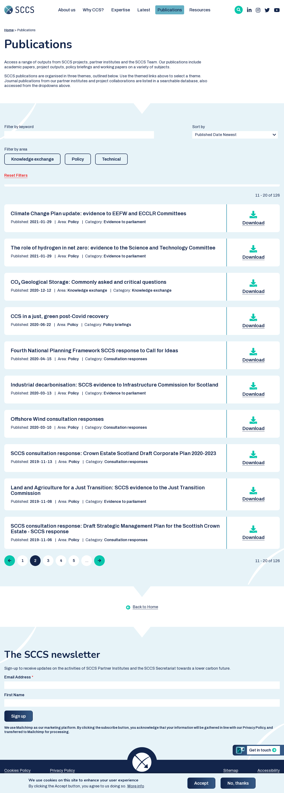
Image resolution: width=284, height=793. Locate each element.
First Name (14, 695)
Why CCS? (93, 9)
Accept (201, 785)
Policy (78, 159)
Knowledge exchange (32, 159)
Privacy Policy (62, 770)
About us (66, 9)
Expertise (120, 9)
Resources (199, 9)
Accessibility (268, 770)
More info (135, 788)
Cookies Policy (17, 770)
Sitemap (230, 770)
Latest (143, 9)
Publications (169, 9)
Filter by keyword (19, 127)
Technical (111, 159)
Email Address (17, 677)
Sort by (198, 127)
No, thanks (238, 785)
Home (9, 30)
